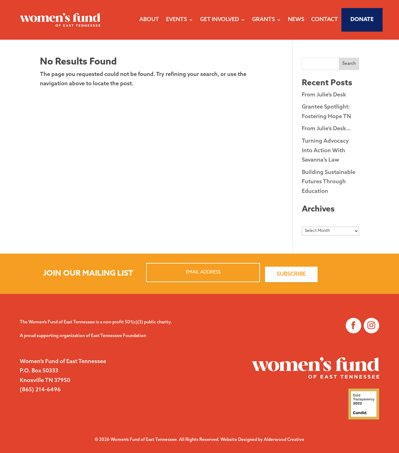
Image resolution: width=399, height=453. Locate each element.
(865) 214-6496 (40, 390)
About (149, 20)
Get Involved (219, 20)
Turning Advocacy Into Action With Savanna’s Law (325, 150)
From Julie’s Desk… (326, 129)
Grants (263, 20)
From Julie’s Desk (324, 95)
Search (349, 63)
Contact (324, 20)
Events (176, 20)
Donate (362, 20)
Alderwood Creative (284, 439)
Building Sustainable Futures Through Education (328, 182)
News (296, 20)
